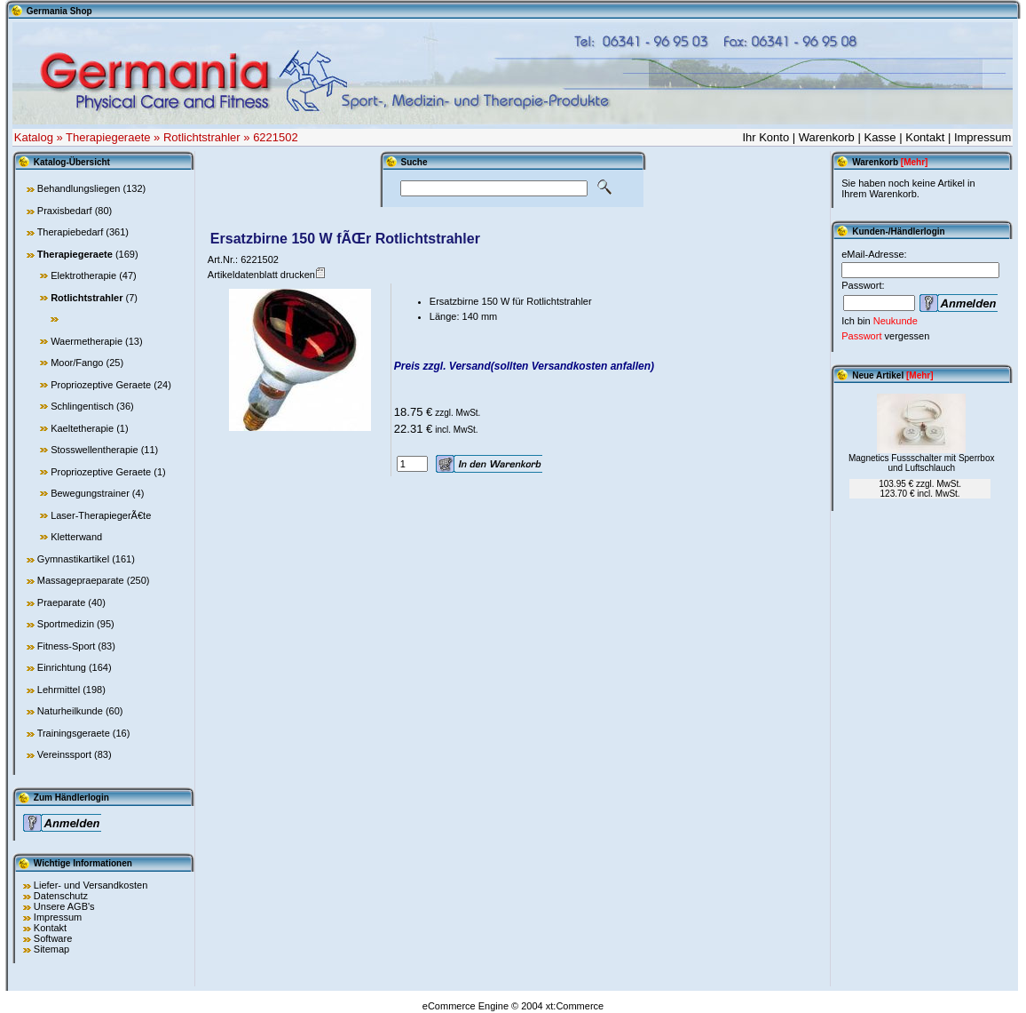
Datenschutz (61, 895)
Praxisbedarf (64, 210)
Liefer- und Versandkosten (90, 885)
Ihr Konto (765, 137)
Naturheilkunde (70, 711)
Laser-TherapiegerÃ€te (101, 515)
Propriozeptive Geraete (101, 384)
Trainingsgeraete (73, 733)
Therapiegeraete (108, 137)
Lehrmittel (58, 689)
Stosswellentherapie (94, 449)
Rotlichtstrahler (202, 137)
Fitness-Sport (66, 646)
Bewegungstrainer (90, 493)
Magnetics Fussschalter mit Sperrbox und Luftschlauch (921, 463)
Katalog (33, 137)
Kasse (880, 137)
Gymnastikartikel (73, 559)
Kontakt (924, 137)
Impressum (982, 137)
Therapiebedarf (70, 232)
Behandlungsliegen (79, 188)
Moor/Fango (77, 362)
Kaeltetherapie (82, 428)
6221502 (275, 137)
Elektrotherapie (83, 275)
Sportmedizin (65, 623)
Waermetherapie (86, 341)
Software (53, 938)
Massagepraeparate (80, 580)
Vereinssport (64, 754)
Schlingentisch (82, 406)
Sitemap (51, 949)
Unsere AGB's (64, 906)
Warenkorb (827, 137)
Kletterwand (76, 536)
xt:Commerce (575, 1006)
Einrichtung (61, 667)
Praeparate (61, 602)
